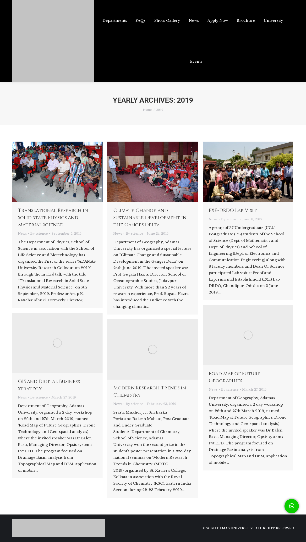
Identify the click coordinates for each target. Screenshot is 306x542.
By (39, 234)
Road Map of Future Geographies (234, 377)
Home (147, 109)
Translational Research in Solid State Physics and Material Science (53, 217)
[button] (291, 506)
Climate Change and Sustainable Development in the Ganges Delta (149, 217)
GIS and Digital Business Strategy (49, 385)
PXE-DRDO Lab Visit (233, 210)
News (22, 234)
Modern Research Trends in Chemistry (149, 391)
